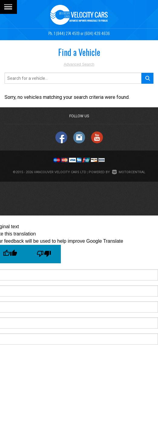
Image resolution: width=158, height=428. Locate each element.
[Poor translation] (44, 254)
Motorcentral (128, 172)
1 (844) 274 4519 (67, 33)
